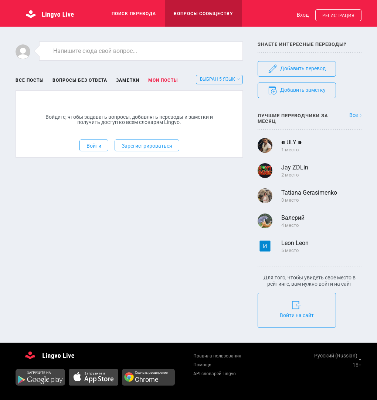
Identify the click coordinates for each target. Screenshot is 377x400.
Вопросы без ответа (79, 80)
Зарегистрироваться (147, 146)
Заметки (127, 80)
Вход (303, 15)
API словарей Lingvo (214, 373)
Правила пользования (217, 356)
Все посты (30, 80)
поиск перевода (134, 13)
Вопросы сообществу (203, 13)
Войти (93, 146)
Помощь (202, 364)
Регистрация (338, 15)
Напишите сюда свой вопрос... (95, 50)
